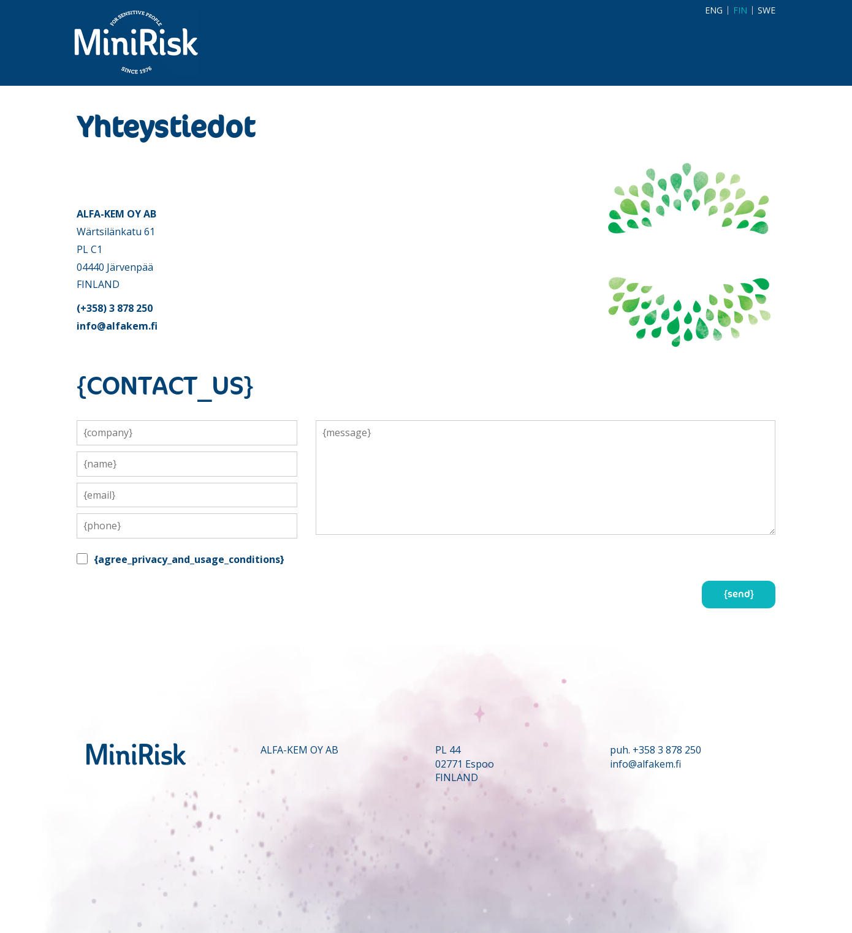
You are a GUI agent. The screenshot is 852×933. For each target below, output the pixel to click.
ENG (714, 10)
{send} (739, 594)
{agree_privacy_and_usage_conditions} (189, 559)
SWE (766, 10)
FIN (740, 10)
